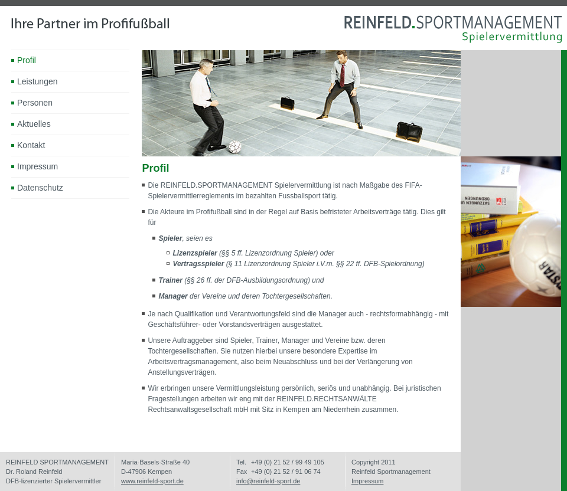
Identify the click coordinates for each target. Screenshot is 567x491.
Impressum (37, 166)
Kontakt (31, 145)
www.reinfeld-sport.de (152, 481)
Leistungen (37, 81)
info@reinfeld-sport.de (268, 481)
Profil (26, 60)
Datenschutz (40, 187)
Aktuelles (34, 124)
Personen (35, 102)
